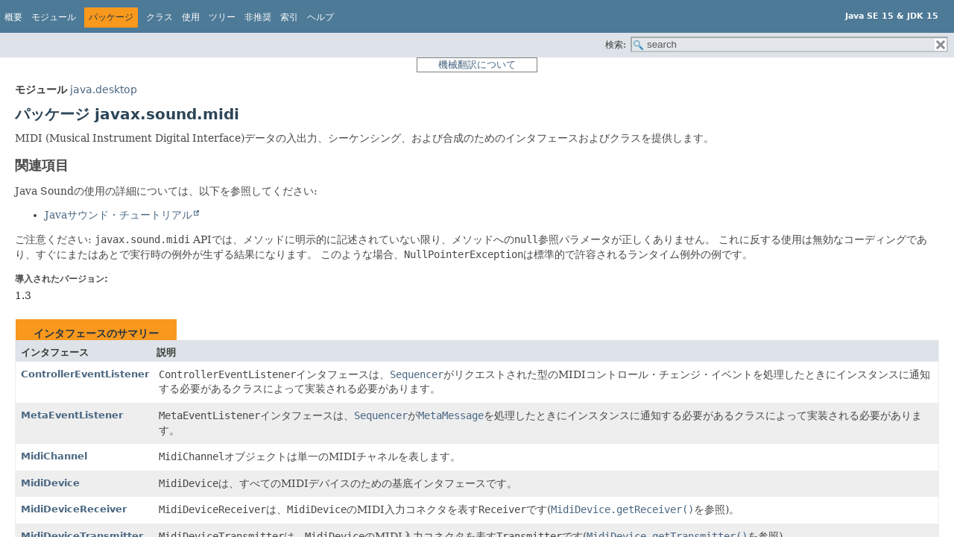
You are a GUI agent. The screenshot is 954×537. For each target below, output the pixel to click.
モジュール (53, 17)
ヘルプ (320, 17)
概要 (13, 17)
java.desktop (103, 89)
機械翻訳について (477, 64)
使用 (191, 17)
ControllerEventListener (85, 374)
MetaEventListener (72, 415)
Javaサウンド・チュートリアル (118, 215)
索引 (289, 17)
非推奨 (257, 17)
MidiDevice (50, 483)
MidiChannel (54, 456)
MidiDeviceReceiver (74, 509)
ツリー (222, 17)
